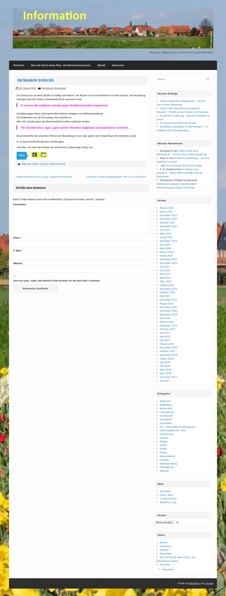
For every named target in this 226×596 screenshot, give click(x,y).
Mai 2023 (165, 273)
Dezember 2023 (168, 259)
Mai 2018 (165, 365)
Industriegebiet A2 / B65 (173, 430)
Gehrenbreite (167, 412)
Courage (209, 583)
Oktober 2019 (167, 329)
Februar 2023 (167, 285)
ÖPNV (163, 445)
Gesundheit (166, 419)
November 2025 (168, 218)
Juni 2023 (165, 270)
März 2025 (166, 233)
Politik (35, 164)
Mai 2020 (165, 318)
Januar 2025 (166, 237)
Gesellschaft (166, 415)
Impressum (118, 65)
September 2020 (169, 314)
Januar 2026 (166, 211)
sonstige (43, 164)
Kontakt (164, 549)
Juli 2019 (165, 332)
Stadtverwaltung (57, 164)
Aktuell (101, 65)
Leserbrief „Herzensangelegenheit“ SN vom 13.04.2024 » (116, 176)
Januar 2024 (166, 255)
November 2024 (168, 240)
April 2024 (165, 248)
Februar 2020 (167, 321)
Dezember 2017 (168, 376)
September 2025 (169, 226)
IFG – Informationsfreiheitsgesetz (177, 426)
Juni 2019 (165, 336)
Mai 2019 (165, 340)
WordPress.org (168, 502)
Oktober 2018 (167, 351)
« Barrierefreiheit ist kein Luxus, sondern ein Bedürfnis (43, 176)
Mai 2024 (165, 244)
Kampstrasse (166, 434)
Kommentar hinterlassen (54, 88)
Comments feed (168, 498)
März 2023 (166, 281)
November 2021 (168, 299)
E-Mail (17, 250)
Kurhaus (164, 437)
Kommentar (19, 204)
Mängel (164, 441)
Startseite (18, 65)
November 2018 (168, 347)
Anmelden (165, 491)
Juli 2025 (165, 229)
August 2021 (167, 303)
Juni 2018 (165, 362)
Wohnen (164, 470)
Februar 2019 (167, 343)
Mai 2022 (165, 296)
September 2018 (169, 354)
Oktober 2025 (167, 222)
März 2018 (166, 373)
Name (17, 237)
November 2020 (168, 310)
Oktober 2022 (167, 292)
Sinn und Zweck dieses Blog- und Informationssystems (61, 65)
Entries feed (166, 494)
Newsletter (166, 553)
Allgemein (26, 164)
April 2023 (165, 277)
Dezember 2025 (168, 215)
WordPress (194, 583)
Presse (163, 452)
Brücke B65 (166, 408)
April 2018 (165, 369)
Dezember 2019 (168, 325)
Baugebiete (166, 404)
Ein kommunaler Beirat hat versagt (178, 122)
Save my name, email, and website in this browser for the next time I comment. (56, 280)
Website (18, 263)
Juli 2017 (165, 380)
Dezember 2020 (168, 307)
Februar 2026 (167, 207)
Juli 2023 (165, 266)
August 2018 (167, 358)
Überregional (166, 467)
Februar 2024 (167, 252)
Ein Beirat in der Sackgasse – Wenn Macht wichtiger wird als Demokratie (179, 173)
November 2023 (168, 262)
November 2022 (168, 288)
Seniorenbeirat (167, 456)
